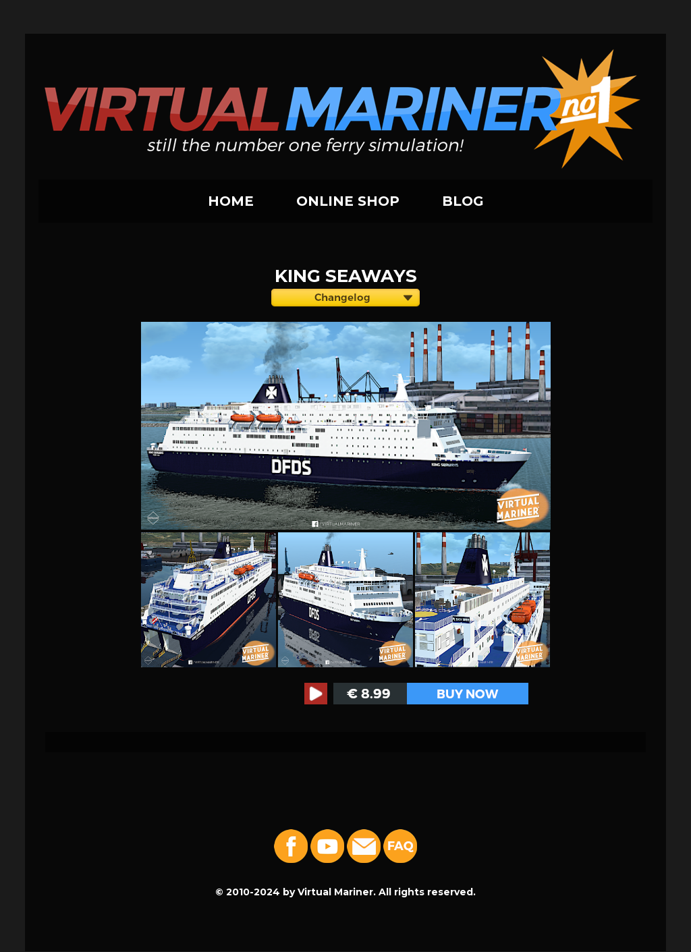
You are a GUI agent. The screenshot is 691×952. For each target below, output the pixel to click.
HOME (231, 201)
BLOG (463, 201)
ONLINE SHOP (347, 201)
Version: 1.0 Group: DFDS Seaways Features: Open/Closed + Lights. (345, 299)
